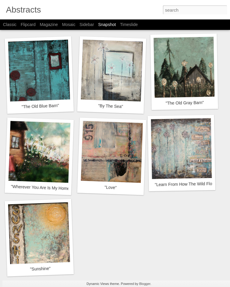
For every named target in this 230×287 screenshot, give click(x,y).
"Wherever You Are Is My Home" (41, 187)
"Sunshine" (40, 268)
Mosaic (68, 24)
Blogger (144, 284)
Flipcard (28, 24)
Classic (9, 24)
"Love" (111, 187)
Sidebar (87, 24)
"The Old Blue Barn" (40, 106)
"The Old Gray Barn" (185, 103)
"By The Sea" (110, 106)
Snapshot (107, 24)
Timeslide (129, 24)
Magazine (49, 24)
